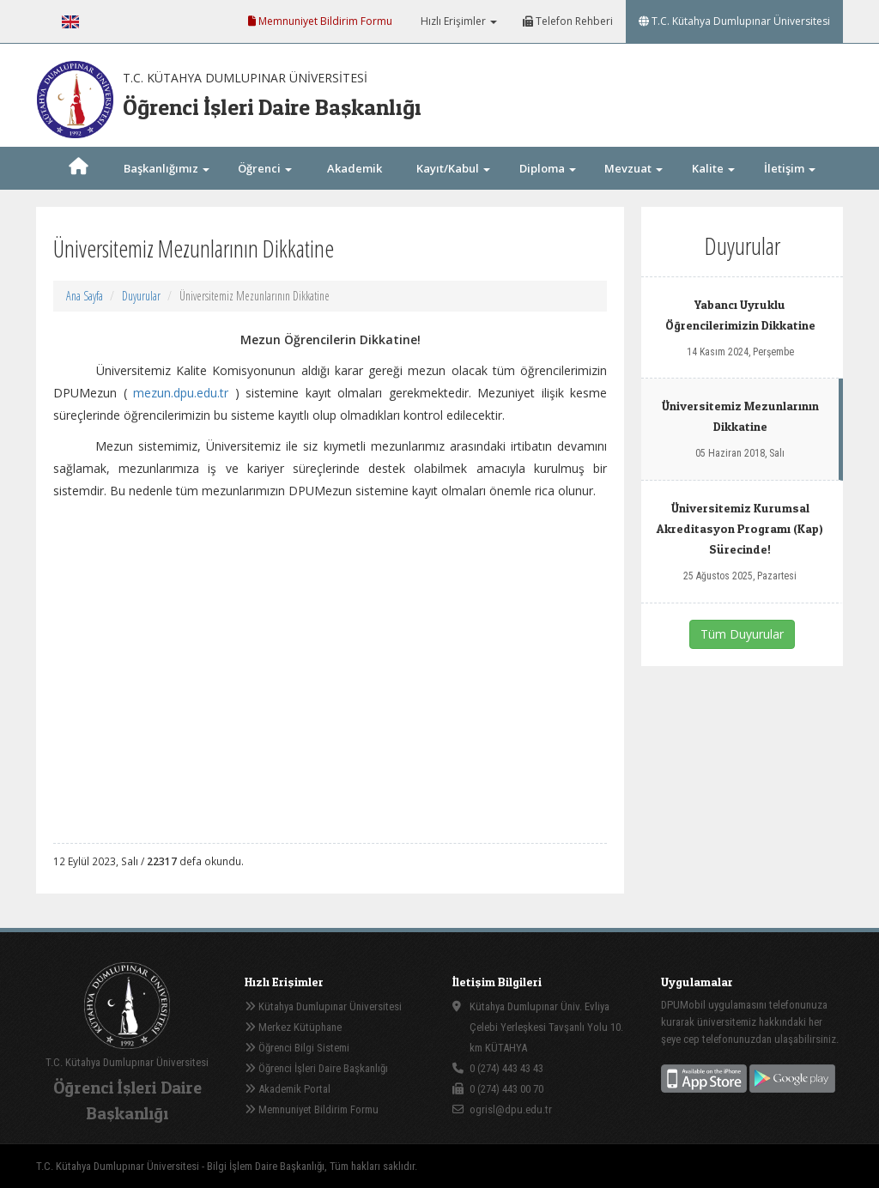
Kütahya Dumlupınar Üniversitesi (323, 1006)
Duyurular (141, 296)
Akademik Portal (287, 1088)
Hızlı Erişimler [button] (457, 21)
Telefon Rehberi (568, 21)
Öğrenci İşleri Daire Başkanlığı (316, 1068)
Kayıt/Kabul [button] (453, 168)
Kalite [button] (713, 168)
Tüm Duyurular (742, 634)
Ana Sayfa (84, 296)
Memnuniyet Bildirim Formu (320, 21)
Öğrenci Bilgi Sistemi (297, 1047)
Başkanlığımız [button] (166, 168)
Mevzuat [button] (633, 168)
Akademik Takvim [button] (354, 190)
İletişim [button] (789, 168)
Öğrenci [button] (265, 168)
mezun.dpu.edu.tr (180, 393)
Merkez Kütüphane (293, 1027)
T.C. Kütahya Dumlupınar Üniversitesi (734, 21)
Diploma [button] (547, 168)
